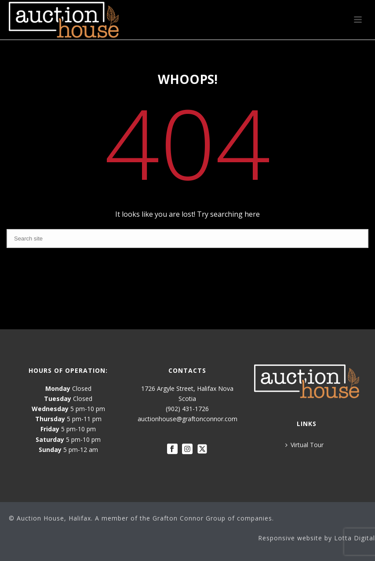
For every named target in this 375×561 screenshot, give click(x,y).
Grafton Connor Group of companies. (213, 518)
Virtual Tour (304, 445)
